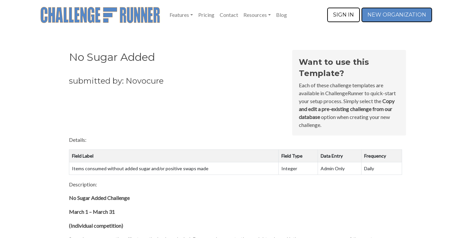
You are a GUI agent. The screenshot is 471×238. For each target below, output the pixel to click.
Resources (255, 15)
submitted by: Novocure (116, 81)
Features (179, 15)
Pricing (206, 15)
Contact (229, 15)
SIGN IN (343, 15)
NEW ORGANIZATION (396, 15)
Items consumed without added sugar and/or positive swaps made (140, 168)
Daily (369, 168)
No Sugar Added (112, 57)
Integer (289, 168)
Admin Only (333, 168)
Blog (281, 15)
